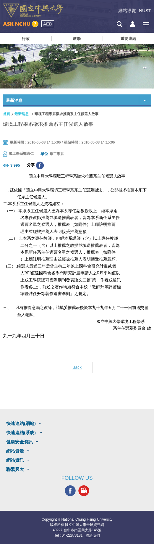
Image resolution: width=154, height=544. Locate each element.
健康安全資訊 (19, 441)
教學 (77, 38)
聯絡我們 (93, 535)
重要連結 (128, 38)
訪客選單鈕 (132, 24)
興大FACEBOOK (70, 490)
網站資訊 (15, 460)
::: (111, 10)
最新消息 (21, 114)
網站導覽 (127, 10)
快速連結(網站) (21, 423)
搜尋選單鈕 (119, 24)
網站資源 (15, 450)
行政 (26, 38)
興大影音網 (83, 490)
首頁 (6, 114)
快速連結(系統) (21, 432)
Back (77, 367)
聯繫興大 (15, 469)
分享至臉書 (40, 165)
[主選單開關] (146, 24)
